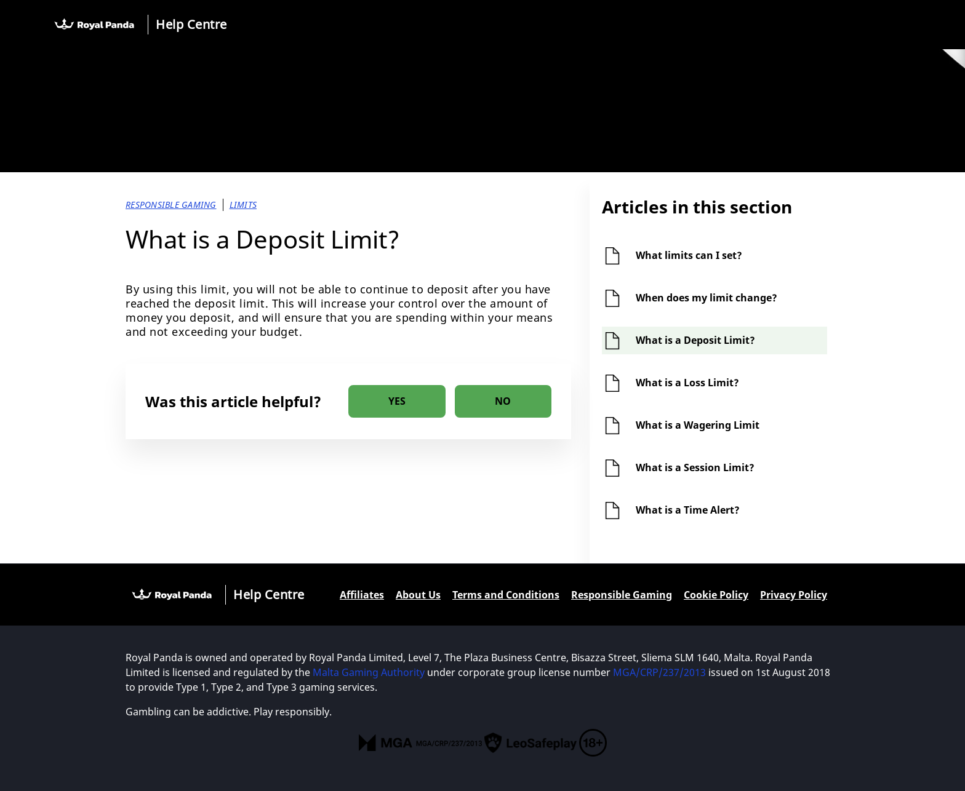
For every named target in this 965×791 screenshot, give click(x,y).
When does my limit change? (706, 297)
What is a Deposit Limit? (695, 340)
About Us (418, 595)
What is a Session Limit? (695, 467)
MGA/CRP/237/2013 (659, 672)
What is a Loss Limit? (687, 382)
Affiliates (362, 595)
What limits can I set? (689, 255)
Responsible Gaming (621, 595)
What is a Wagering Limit (697, 425)
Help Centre (191, 24)
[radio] (397, 401)
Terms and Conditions (505, 595)
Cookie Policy (716, 595)
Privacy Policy (793, 595)
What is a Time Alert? (688, 510)
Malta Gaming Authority (369, 672)
